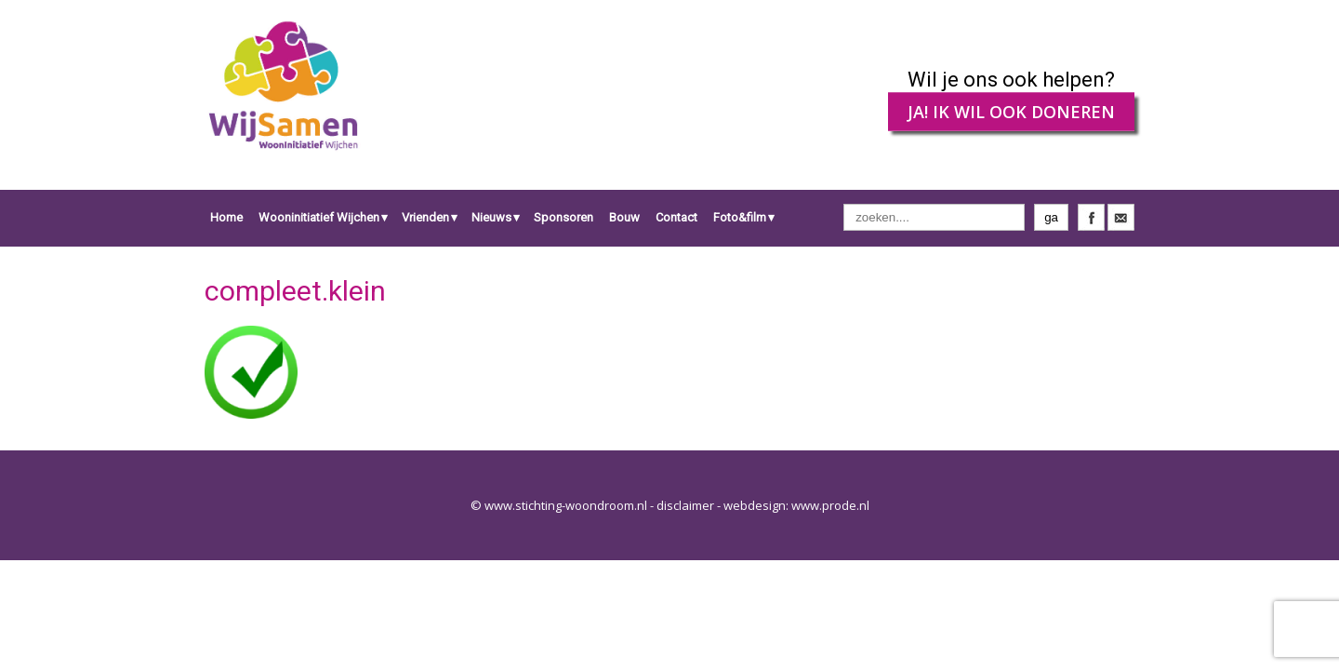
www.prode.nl (830, 505)
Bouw (624, 217)
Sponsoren (563, 217)
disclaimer (685, 505)
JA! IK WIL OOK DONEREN (1011, 111)
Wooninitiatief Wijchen (319, 217)
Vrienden (425, 217)
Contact (676, 217)
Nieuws (491, 217)
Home (226, 217)
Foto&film (739, 217)
